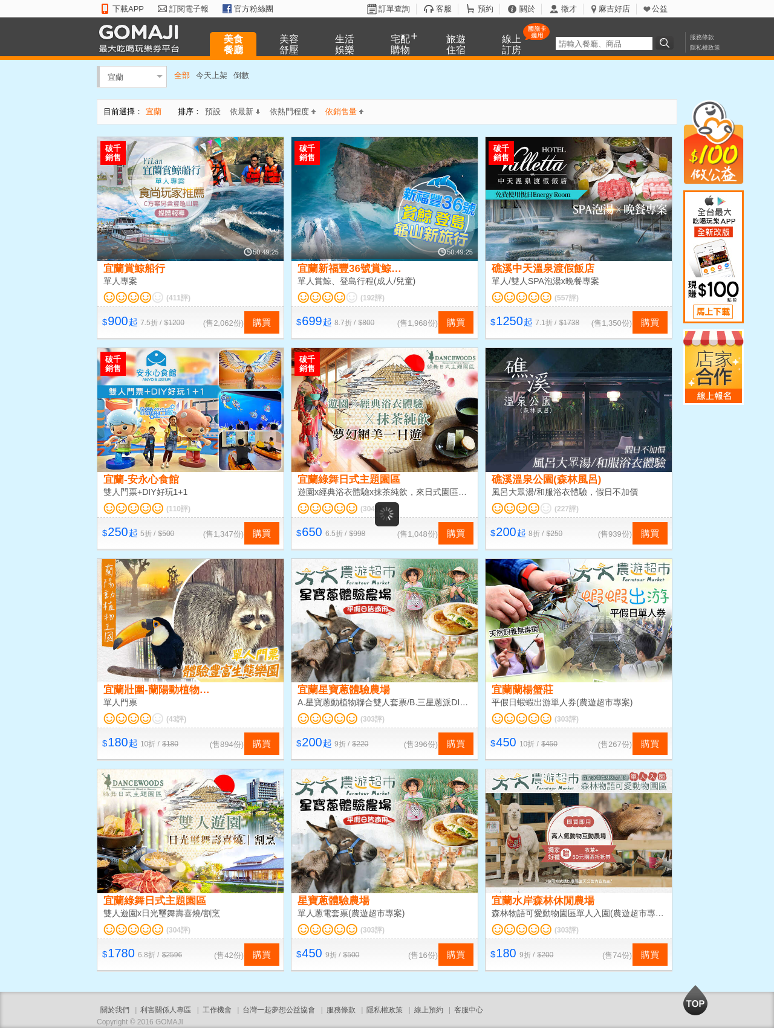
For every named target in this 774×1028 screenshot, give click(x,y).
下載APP (128, 8)
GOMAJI (142, 38)
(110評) (178, 509)
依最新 (245, 111)
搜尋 (666, 43)
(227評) (566, 509)
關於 (527, 8)
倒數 (241, 75)
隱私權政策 (705, 47)
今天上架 (211, 75)
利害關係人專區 (165, 1010)
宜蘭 (115, 76)
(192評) (372, 298)
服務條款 (702, 37)
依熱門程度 (293, 111)
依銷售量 (344, 111)
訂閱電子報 (189, 8)
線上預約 (428, 1010)
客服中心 (468, 1010)
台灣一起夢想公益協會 (278, 1010)
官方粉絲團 (253, 8)
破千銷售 (113, 153)
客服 (444, 8)
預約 (485, 8)
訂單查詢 (394, 8)
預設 (213, 111)
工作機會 (217, 1010)
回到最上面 (695, 1000)
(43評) (176, 719)
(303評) (372, 719)
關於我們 (114, 1010)
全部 (182, 75)
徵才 (569, 8)
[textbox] (604, 43)
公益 (660, 8)
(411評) (178, 298)
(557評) (566, 298)
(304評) (372, 509)
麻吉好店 (614, 8)
